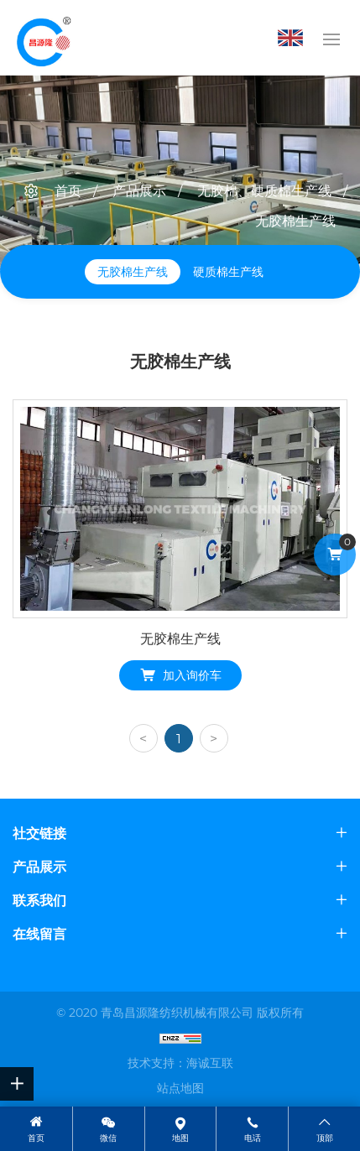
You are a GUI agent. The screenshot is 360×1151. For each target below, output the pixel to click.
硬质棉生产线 (228, 271)
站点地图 (180, 1088)
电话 (252, 1138)
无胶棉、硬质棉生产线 (264, 191)
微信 (108, 1138)
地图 (180, 1138)
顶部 (324, 1138)
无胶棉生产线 (295, 221)
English (294, 37)
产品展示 (139, 191)
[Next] (214, 738)
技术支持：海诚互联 (180, 1062)
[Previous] (143, 738)
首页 (68, 191)
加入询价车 (192, 675)
